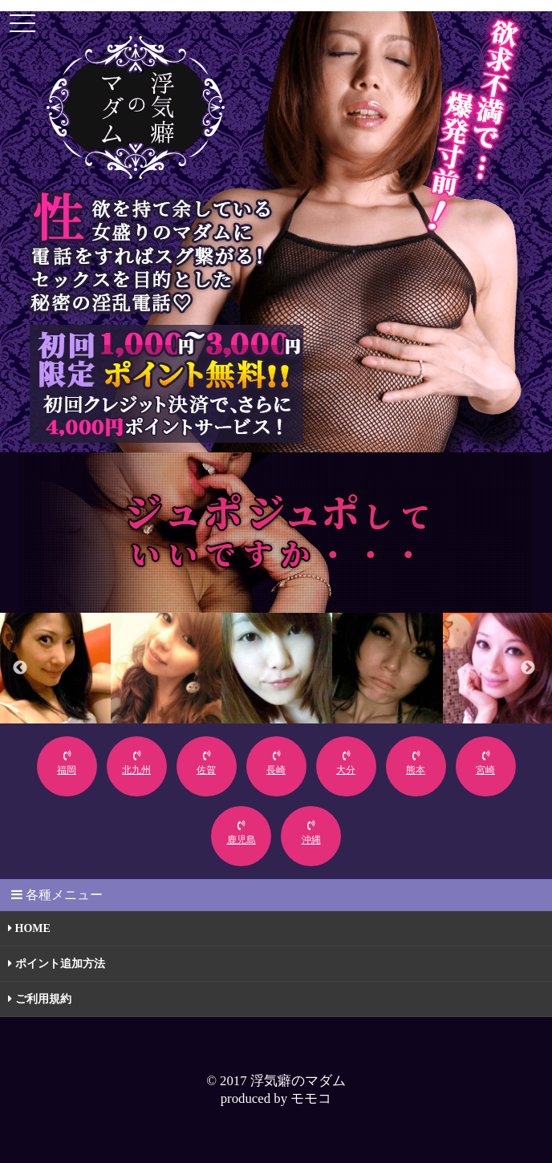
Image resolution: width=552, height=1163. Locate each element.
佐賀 (206, 763)
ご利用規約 (39, 999)
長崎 (276, 763)
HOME (29, 928)
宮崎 (485, 763)
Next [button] (528, 668)
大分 (345, 763)
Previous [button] (20, 668)
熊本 (415, 763)
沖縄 (311, 833)
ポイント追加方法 (56, 964)
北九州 (136, 763)
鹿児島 (241, 833)
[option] (55, 668)
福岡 (66, 763)
